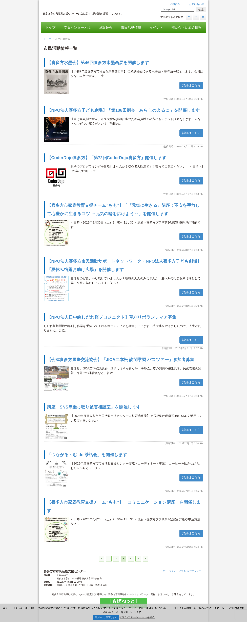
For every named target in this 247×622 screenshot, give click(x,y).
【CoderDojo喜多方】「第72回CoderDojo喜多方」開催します (107, 157)
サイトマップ (169, 571)
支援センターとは (77, 27)
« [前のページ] (101, 558)
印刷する (175, 4)
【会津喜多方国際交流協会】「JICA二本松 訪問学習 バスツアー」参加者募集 (120, 359)
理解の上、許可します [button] (106, 617)
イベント (156, 27)
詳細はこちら (191, 85)
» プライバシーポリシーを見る (137, 617)
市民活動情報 (131, 27)
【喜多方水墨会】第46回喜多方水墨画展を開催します (98, 62)
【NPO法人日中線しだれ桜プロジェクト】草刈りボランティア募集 (111, 317)
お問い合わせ (196, 4)
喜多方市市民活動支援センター (89, 6)
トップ (50, 27)
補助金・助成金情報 (186, 27)
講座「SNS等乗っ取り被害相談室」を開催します (94, 407)
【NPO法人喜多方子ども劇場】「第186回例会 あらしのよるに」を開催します (123, 110)
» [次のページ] (145, 558)
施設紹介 (106, 27)
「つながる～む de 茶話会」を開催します (87, 454)
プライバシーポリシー (190, 571)
